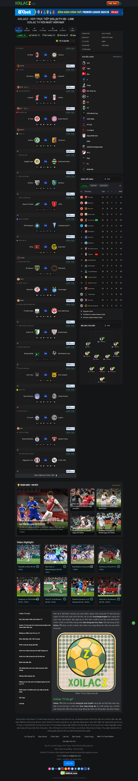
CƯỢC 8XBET (113, 3)
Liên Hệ (65, 737)
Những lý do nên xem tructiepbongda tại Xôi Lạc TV (34, 683)
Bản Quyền (76, 737)
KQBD (103, 41)
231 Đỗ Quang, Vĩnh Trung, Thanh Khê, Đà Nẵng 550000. (72, 746)
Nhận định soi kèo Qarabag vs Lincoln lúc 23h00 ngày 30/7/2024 (108, 506)
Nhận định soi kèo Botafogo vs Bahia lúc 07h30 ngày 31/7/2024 (107, 530)
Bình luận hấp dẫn (25, 662)
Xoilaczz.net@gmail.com (71, 756)
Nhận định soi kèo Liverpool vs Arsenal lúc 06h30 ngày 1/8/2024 (82, 506)
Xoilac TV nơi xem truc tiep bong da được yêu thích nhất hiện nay (35, 626)
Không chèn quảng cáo (27, 676)
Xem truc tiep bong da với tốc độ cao (32, 656)
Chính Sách (55, 737)
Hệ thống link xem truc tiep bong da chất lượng (33, 669)
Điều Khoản (42, 737)
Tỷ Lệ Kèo (85, 41)
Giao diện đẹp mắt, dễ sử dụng (29, 639)
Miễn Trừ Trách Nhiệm (105, 737)
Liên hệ (21, 703)
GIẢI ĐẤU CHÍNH (88, 57)
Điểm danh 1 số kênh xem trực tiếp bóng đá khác (34, 691)
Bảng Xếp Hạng (107, 37)
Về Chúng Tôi (29, 737)
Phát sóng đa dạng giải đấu (28, 645)
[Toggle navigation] (120, 3)
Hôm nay (62, 35)
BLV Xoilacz (48, 35)
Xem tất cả (117, 56)
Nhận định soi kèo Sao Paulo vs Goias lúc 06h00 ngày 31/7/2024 (81, 530)
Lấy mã (69, 763)
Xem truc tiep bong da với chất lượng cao (33, 650)
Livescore (85, 45)
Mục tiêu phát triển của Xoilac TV (30, 619)
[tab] (19, 29)
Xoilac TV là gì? (24, 613)
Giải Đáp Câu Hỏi (69, 741)
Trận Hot (34, 35)
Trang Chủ (86, 33)
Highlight (85, 37)
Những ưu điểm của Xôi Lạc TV (29, 633)
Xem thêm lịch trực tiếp (45, 475)
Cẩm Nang (105, 45)
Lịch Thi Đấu (106, 33)
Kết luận (22, 698)
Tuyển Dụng (86, 49)
